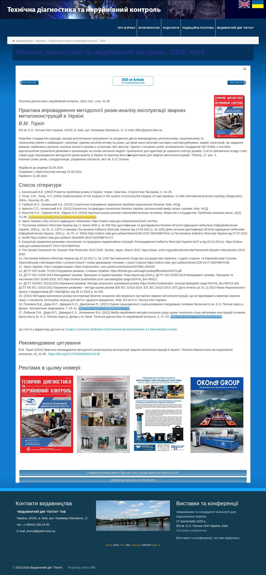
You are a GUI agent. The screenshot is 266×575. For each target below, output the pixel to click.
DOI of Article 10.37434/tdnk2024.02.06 (132, 81)
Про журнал (126, 28)
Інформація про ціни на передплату (133, 480)
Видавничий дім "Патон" (235, 28)
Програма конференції (191, 530)
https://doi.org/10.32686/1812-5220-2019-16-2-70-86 (62, 217)
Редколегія (171, 28)
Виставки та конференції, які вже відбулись (208, 538)
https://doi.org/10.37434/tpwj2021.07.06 (104, 308)
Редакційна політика (198, 28)
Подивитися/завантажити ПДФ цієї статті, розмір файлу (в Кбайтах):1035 (133, 472)
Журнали (40, 41)
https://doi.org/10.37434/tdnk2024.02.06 (74, 354)
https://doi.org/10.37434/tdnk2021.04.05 (196, 316)
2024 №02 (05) (29, 82)
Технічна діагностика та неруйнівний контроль (72, 41)
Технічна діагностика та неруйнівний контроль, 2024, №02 (109, 52)
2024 (102, 41)
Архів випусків (149, 28)
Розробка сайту (81, 567)
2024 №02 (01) (237, 82)
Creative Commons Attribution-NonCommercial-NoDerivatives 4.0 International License (121, 329)
